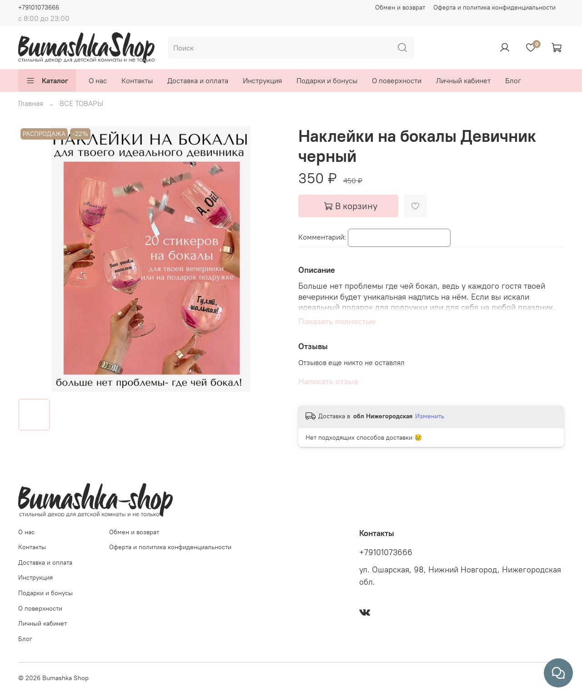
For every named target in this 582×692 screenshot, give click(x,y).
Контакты (137, 80)
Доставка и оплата (197, 80)
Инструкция (262, 80)
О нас (98, 80)
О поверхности (396, 80)
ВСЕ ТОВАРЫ (81, 103)
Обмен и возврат (400, 7)
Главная (30, 103)
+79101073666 (38, 7)
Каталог (47, 80)
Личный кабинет (463, 80)
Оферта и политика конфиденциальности (494, 7)
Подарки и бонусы (326, 80)
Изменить (429, 416)
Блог (513, 80)
